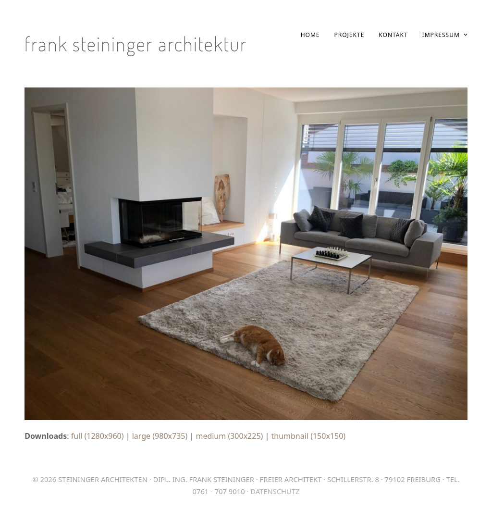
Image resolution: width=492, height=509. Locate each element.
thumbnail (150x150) (308, 436)
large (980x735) (160, 436)
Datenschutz (274, 491)
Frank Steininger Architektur (136, 43)
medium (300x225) (229, 436)
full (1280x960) (97, 436)
